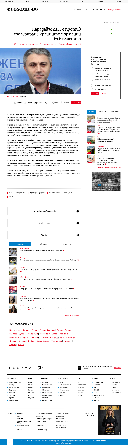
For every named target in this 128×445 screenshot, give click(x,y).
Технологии (64, 1)
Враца (68, 330)
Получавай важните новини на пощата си (97, 367)
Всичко (113, 379)
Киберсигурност (64, 390)
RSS (40, 368)
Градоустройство (47, 395)
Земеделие (12, 395)
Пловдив (44, 337)
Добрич (22, 334)
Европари (12, 385)
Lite (82, 1)
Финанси (31, 392)
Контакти (20, 419)
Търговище (56, 341)
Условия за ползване (62, 421)
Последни (20, 244)
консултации (21, 193)
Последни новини (114, 10)
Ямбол (21, 344)
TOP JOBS (96, 400)
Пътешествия (100, 146)
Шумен (12, 344)
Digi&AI (99, 125)
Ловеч (55, 334)
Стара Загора (43, 341)
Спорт (80, 395)
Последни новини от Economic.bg (109, 167)
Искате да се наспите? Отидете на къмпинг (105, 140)
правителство (54, 193)
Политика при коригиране (44, 419)
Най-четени (43, 244)
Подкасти (97, 385)
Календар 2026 (98, 382)
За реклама (20, 413)
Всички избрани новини (70, 315)
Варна (34, 330)
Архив (104, 93)
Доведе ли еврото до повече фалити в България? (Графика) (42, 250)
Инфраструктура (24, 258)
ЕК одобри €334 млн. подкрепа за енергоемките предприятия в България (47, 289)
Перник (25, 337)
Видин (60, 330)
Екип (18, 416)
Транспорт (12, 392)
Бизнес (27, 1)
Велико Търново (47, 330)
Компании (22, 267)
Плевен (34, 337)
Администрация (47, 400)
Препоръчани (67, 244)
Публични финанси (24, 248)
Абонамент (39, 416)
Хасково (68, 341)
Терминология (116, 382)
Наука (80, 382)
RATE (95, 387)
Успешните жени (99, 395)
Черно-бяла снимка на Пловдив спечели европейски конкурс (103, 188)
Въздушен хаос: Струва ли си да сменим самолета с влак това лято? (108, 151)
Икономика (9, 1)
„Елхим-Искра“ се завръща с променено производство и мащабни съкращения (48, 270)
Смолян (22, 341)
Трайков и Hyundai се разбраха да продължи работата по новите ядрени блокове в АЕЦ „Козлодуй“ (49, 299)
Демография (46, 387)
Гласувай (95, 93)
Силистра (70, 337)
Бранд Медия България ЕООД (24, 422)
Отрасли (30, 385)
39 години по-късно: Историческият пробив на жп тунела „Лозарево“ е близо (49, 260)
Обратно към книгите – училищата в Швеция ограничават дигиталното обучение (107, 161)
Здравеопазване (101, 137)
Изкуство (81, 392)
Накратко (114, 385)
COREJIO (96, 390)
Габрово (13, 334)
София (31, 341)
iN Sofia (96, 392)
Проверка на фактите (62, 413)
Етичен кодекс (60, 419)
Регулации (22, 286)
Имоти (30, 395)
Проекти (100, 1)
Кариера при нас (41, 421)
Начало (105, 22)
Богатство (81, 387)
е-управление (64, 387)
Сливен (12, 341)
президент (68, 193)
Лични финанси (47, 385)
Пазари (30, 390)
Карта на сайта (60, 416)
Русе (62, 337)
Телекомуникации (65, 385)
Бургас (26, 330)
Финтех (62, 395)
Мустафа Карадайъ (37, 193)
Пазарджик (14, 337)
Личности (81, 390)
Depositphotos (68, 443)
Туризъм (11, 398)
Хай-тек (62, 392)
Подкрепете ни (40, 425)
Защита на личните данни (44, 413)
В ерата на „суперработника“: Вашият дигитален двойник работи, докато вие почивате (108, 130)
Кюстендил (45, 334)
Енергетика (23, 296)
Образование (100, 156)
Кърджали (33, 334)
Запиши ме (117, 368)
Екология (45, 398)
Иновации (31, 387)
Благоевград (15, 330)
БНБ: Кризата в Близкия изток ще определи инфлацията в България (46, 279)
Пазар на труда (13, 400)
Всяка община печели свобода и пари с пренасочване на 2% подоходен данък (108, 120)
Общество (45, 1)
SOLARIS (96, 398)
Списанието (115, 390)
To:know (114, 387)
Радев (11, 197)
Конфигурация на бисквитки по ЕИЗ (61, 426)
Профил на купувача (23, 425)
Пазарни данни (116, 392)
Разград (54, 337)
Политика (45, 382)
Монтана (64, 334)
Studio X (70, 442)
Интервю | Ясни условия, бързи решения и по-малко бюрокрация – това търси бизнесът (49, 309)
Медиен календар (41, 430)
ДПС (10, 193)
